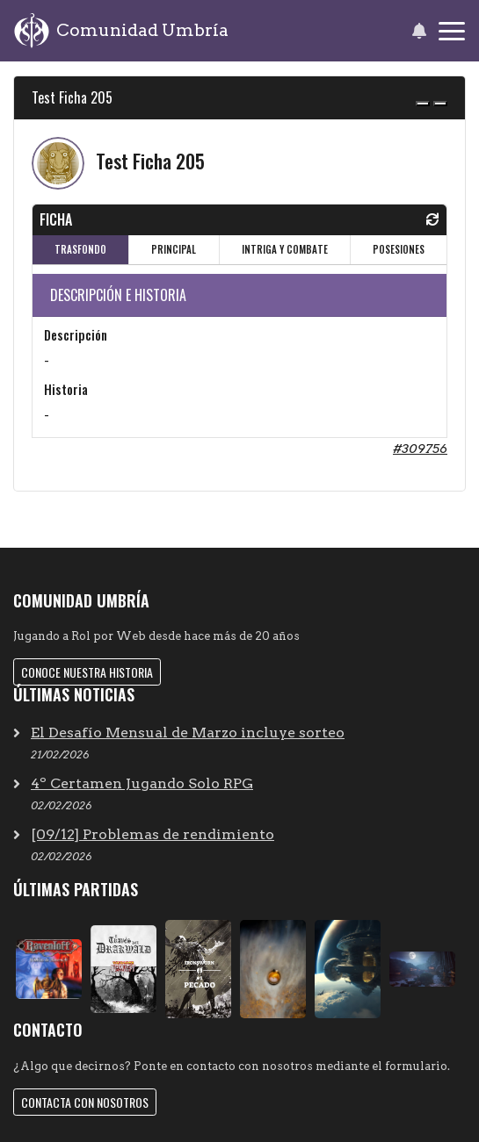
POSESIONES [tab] (399, 249)
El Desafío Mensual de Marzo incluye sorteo (188, 732)
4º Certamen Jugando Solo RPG (142, 783)
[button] (419, 31)
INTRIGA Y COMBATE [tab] (285, 249)
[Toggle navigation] (452, 31)
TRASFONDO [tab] (80, 249)
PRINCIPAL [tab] (173, 249)
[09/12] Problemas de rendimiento (152, 834)
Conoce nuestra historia (87, 672)
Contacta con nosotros (85, 1102)
